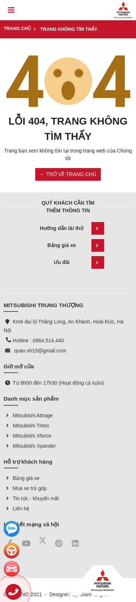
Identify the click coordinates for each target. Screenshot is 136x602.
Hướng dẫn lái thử (72, 228)
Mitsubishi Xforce (27, 436)
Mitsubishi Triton (26, 425)
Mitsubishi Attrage (28, 415)
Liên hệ (16, 508)
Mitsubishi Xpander (30, 446)
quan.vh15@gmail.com (40, 351)
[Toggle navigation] (11, 10)
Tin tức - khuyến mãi (31, 498)
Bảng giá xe (76, 245)
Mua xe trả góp (25, 488)
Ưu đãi (79, 262)
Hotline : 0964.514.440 (38, 340)
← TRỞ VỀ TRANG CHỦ (68, 174)
